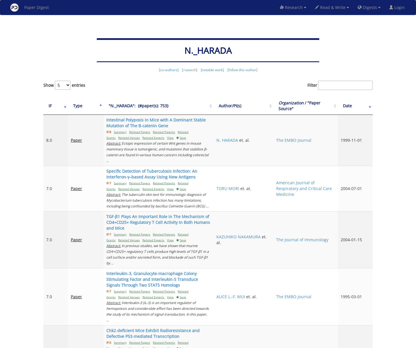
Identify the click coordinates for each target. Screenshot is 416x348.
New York (255, 342)
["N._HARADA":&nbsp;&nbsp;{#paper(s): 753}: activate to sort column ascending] (171, 106)
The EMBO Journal (318, 134)
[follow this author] (242, 69)
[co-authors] (169, 69)
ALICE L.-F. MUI (270, 250)
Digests (369, 7)
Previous (259, 319)
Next (363, 319)
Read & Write (332, 7)
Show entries (64, 85)
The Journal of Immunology (314, 213)
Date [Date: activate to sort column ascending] (355, 105)
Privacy (224, 342)
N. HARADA (266, 134)
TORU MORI (267, 174)
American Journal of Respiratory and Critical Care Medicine (319, 174)
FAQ (184, 342)
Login (398, 7)
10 (348, 319)
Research (293, 7)
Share (237, 342)
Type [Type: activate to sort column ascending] (71, 105)
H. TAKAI (264, 293)
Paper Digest (29, 7)
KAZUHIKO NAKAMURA (267, 213)
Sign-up (196, 342)
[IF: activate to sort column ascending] (52, 106)
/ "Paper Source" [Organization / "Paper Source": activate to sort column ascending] (317, 105)
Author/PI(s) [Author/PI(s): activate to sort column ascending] (269, 105)
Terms (210, 342)
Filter (340, 85)
